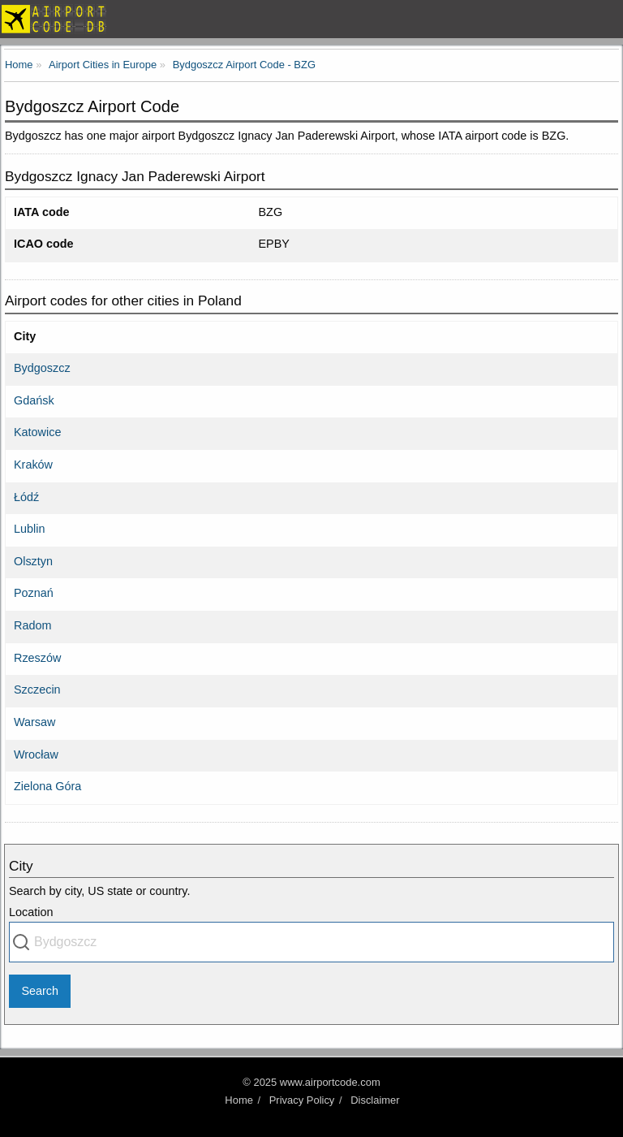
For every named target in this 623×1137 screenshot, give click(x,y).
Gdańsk (34, 400)
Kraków (33, 464)
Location (31, 912)
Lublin (29, 528)
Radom (32, 625)
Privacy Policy (302, 1100)
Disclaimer (374, 1100)
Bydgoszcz (42, 367)
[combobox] (311, 942)
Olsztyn (33, 561)
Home (239, 1100)
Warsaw (34, 721)
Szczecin (37, 689)
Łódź (26, 497)
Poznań (34, 592)
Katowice (37, 432)
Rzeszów (37, 657)
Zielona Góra (47, 786)
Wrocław (36, 754)
